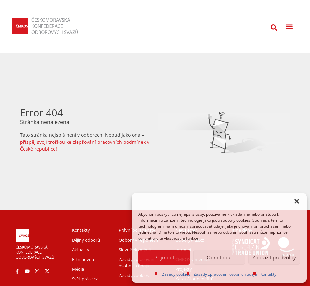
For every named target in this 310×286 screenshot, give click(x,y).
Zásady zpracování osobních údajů (225, 274)
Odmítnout (219, 257)
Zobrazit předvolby (274, 257)
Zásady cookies (176, 274)
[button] (296, 201)
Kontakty (268, 274)
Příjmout (164, 257)
